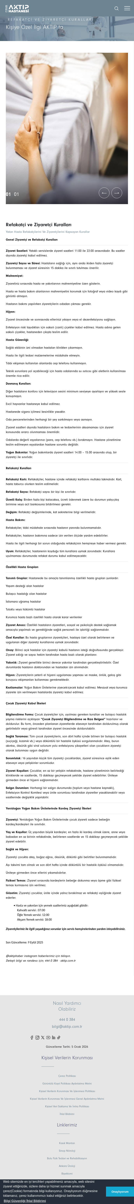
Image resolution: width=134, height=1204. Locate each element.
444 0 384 (67, 1019)
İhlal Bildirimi (67, 1114)
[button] (24, 1201)
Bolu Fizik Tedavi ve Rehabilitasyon (67, 1158)
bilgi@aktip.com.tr (67, 1026)
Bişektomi (67, 1173)
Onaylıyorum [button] (120, 1191)
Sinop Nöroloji (67, 1150)
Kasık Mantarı (67, 1143)
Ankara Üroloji (67, 1166)
